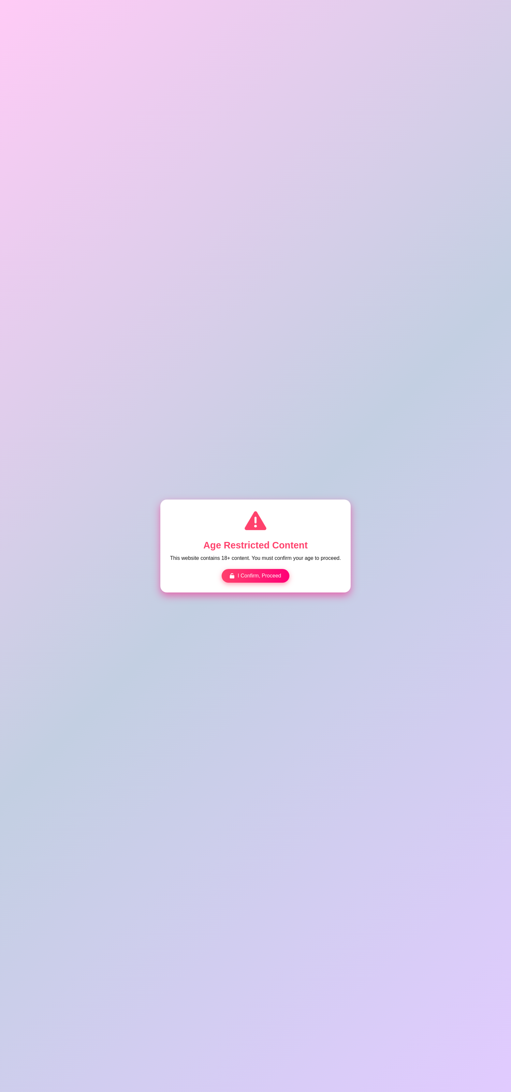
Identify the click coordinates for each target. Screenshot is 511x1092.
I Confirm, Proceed (255, 575)
